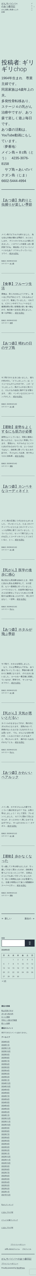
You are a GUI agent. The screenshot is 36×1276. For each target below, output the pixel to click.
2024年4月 (5, 1106)
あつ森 (12, 263)
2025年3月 (5, 1074)
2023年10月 (5, 1125)
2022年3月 (5, 1185)
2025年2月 (5, 1077)
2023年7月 (5, 1134)
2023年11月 (5, 1121)
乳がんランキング (7, 1205)
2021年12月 (5, 1195)
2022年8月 (5, 1169)
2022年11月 (5, 1160)
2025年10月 (5, 1051)
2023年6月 (5, 1137)
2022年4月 (5, 1182)
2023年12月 (5, 1118)
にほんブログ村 (7, 1212)
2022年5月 (5, 1179)
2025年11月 (5, 1048)
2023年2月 (5, 1150)
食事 (11, 323)
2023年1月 (5, 1153)
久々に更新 (5, 1017)
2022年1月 (5, 1192)
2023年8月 (5, 1131)
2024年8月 (5, 1093)
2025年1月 (5, 1080)
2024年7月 (5, 1096)
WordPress (21, 1268)
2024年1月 (5, 1115)
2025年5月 (5, 1067)
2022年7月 (5, 1173)
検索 (3, 938)
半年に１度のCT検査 (9, 1020)
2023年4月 (5, 1144)
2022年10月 (5, 1163)
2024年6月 (5, 1099)
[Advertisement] (18, 38)
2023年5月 (5, 1141)
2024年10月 (5, 1086)
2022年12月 (5, 1157)
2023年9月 (5, 1128)
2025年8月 (5, 1058)
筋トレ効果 (5, 1023)
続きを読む (14, 253)
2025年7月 (5, 1061)
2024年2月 (5, 1112)
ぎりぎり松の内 (7, 1014)
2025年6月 (5, 1064)
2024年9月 (5, 1090)
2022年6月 (5, 1176)
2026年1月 (5, 1045)
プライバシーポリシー (9, 1264)
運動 (11, 466)
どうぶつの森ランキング (9, 1220)
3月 (3, 981)
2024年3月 (5, 1109)
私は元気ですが (7, 1011)
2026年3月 (5, 1042)
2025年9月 (5, 1054)
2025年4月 (5, 1070)
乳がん (12, 609)
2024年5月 (5, 1102)
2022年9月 (5, 1166)
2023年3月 (5, 1147)
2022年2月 (5, 1188)
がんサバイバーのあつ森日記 (16, 1259)
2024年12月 (5, 1083)
